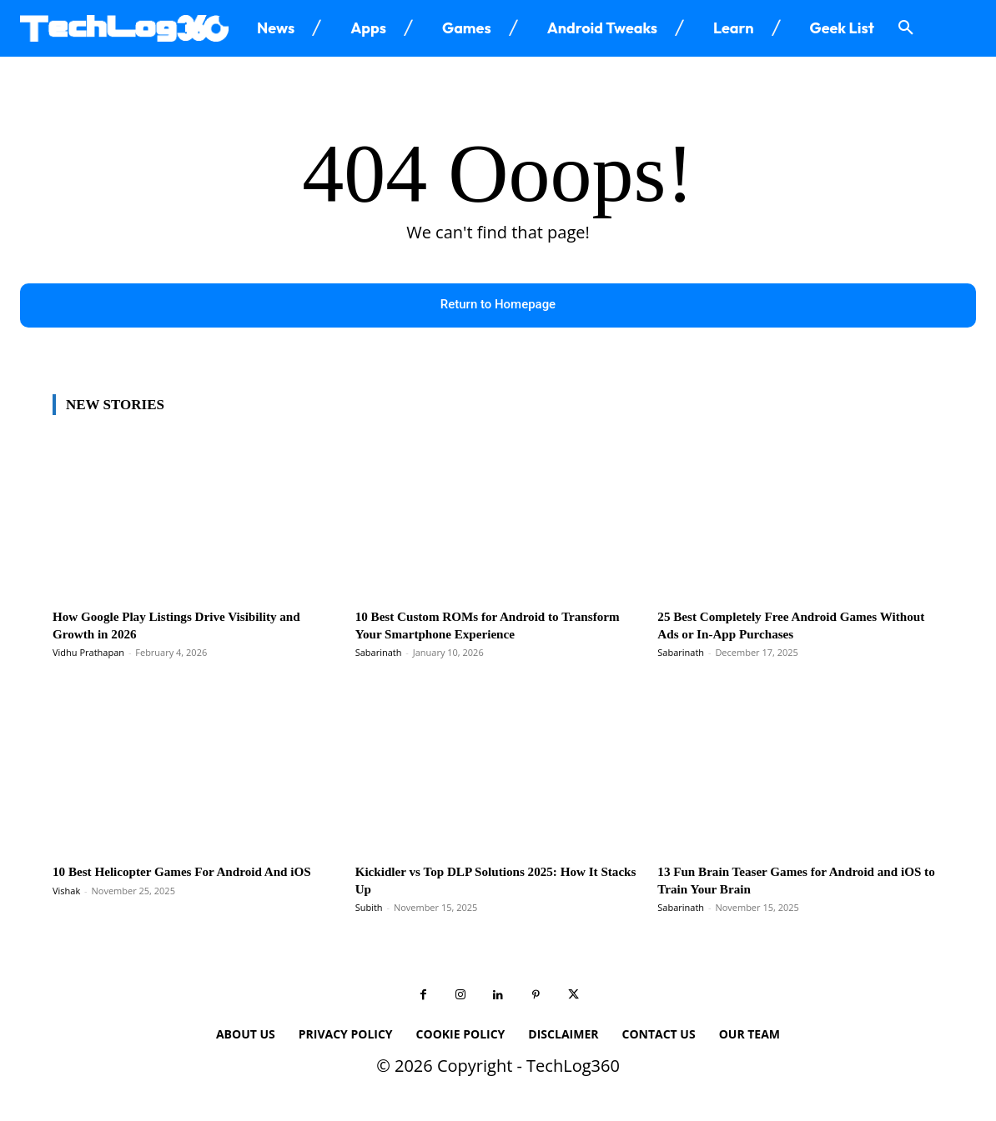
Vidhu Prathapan (88, 654)
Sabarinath (378, 654)
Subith (369, 909)
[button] (906, 28)
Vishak (66, 909)
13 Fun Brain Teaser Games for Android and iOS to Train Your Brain (792, 881)
